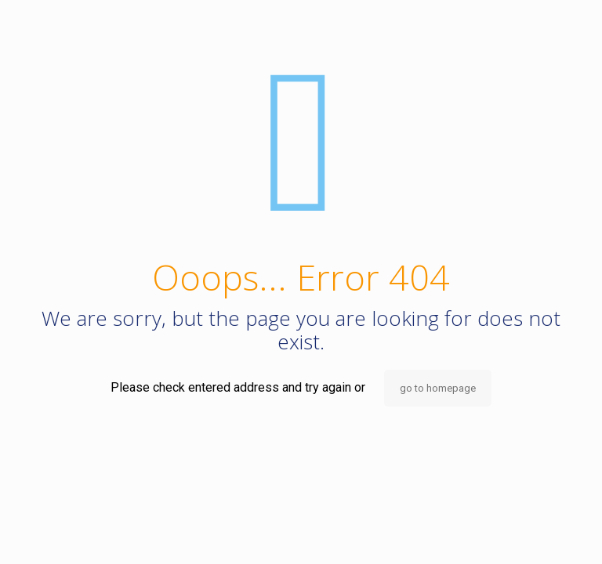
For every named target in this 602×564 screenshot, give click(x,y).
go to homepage (438, 388)
